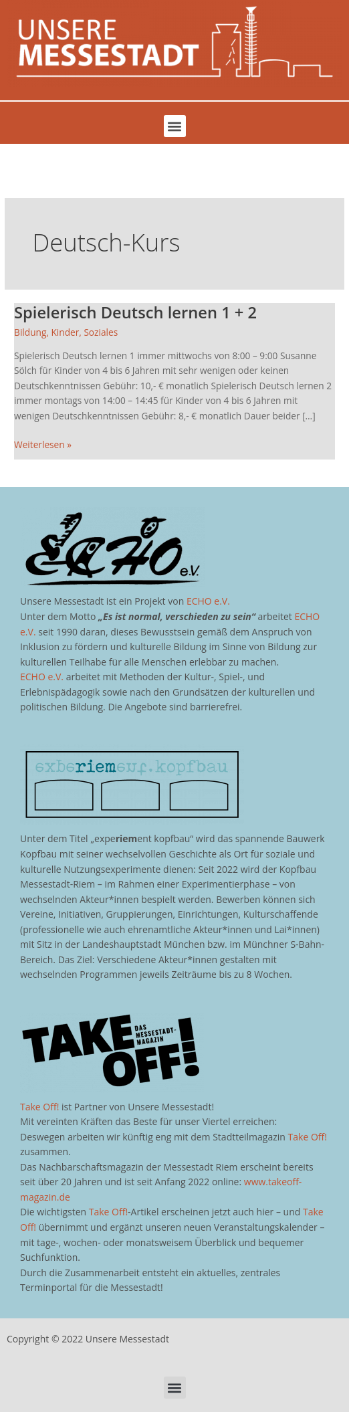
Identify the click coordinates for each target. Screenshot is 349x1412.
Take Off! (39, 1106)
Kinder (65, 332)
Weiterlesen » (43, 444)
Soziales (101, 332)
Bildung (30, 332)
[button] (175, 126)
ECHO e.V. (208, 601)
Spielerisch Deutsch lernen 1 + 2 (135, 312)
